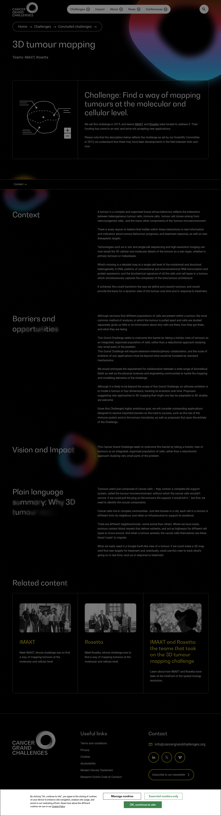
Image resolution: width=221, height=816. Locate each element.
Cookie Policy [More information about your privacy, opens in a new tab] (58, 806)
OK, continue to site (143, 804)
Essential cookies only (163, 796)
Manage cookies (122, 796)
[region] (110, 802)
